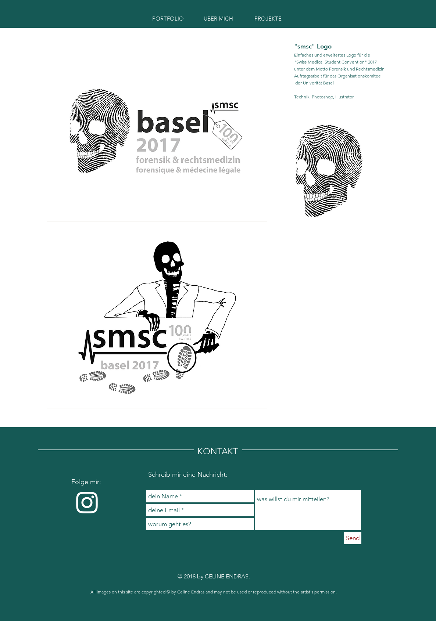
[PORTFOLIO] (168, 18)
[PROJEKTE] (268, 18)
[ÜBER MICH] (218, 18)
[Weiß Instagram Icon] (86, 502)
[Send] (352, 538)
